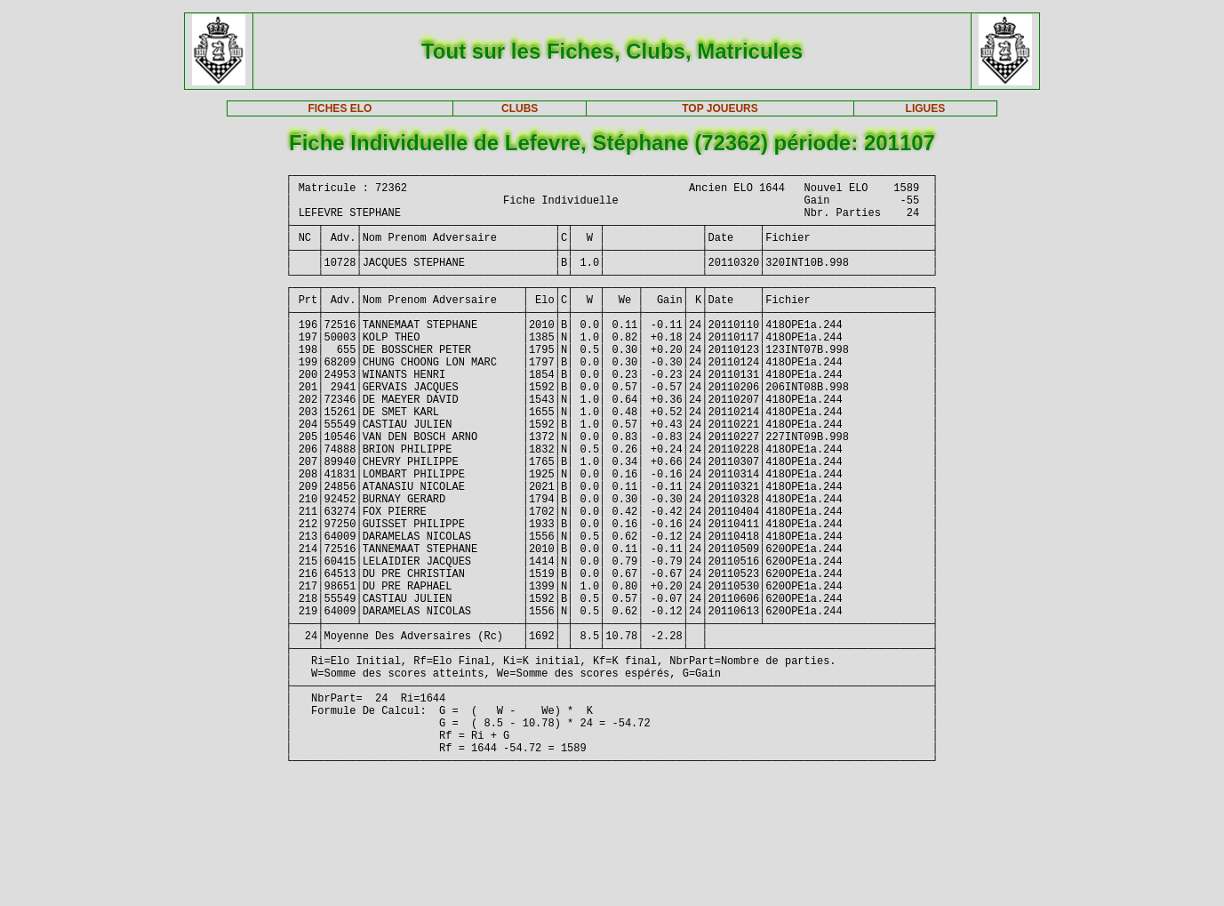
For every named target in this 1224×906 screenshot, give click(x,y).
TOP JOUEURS (720, 108)
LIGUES (926, 108)
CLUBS (519, 108)
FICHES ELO (340, 108)
